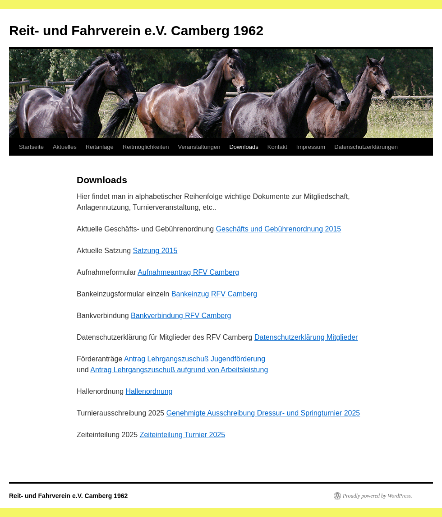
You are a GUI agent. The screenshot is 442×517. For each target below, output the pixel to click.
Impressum (310, 146)
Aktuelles (65, 146)
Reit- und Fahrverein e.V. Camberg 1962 (136, 30)
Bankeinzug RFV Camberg (214, 294)
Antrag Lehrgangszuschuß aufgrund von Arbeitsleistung (179, 370)
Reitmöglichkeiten (146, 146)
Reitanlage (100, 146)
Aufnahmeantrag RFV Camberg (188, 272)
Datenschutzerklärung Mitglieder (306, 337)
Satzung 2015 (155, 250)
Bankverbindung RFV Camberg (181, 315)
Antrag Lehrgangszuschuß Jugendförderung (194, 359)
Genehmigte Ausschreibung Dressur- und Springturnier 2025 (263, 413)
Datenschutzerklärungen (366, 146)
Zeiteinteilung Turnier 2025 (182, 435)
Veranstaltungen (199, 146)
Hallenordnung (149, 391)
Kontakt (277, 146)
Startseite (31, 146)
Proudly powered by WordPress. (377, 496)
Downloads (243, 146)
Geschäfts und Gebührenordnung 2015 (278, 229)
